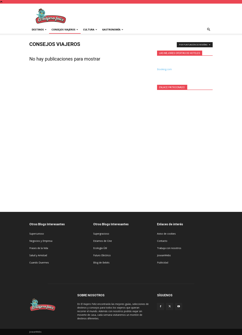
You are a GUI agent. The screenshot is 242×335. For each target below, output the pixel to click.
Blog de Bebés (101, 262)
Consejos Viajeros (64, 29)
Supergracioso (101, 233)
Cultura (90, 29)
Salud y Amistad (38, 255)
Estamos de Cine (102, 240)
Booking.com (164, 69)
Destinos (39, 29)
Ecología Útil (100, 248)
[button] (208, 29)
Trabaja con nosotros (169, 248)
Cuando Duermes (39, 262)
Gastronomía (112, 29)
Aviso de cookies (166, 233)
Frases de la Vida (38, 248)
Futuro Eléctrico (102, 255)
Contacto (162, 240)
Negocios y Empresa (40, 240)
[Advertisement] (150, 16)
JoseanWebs (164, 255)
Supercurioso (36, 233)
